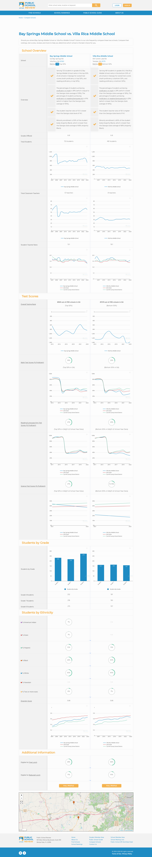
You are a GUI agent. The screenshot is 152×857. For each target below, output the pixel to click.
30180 (62, 61)
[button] (74, 802)
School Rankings (76, 844)
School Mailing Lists (117, 840)
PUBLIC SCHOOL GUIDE (92, 13)
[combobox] (68, 5)
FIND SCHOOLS (35, 13)
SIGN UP (127, 5)
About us (74, 840)
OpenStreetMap (129, 830)
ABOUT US (119, 13)
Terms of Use (116, 854)
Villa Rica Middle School (103, 56)
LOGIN (117, 5)
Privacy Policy (127, 854)
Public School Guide (96, 840)
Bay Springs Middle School (61, 56)
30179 (103, 61)
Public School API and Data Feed (122, 842)
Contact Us (93, 844)
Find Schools (75, 842)
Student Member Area (96, 837)
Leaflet (121, 830)
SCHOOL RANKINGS (62, 13)
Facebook (24, 853)
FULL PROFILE (68, 785)
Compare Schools (95, 842)
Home (73, 837)
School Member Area (118, 837)
